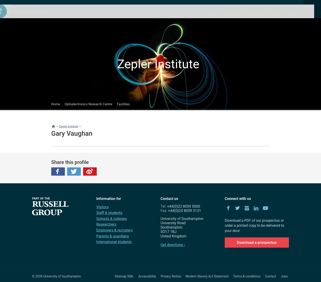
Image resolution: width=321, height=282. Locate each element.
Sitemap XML (124, 276)
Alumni (246, 5)
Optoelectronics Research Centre (88, 104)
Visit (236, 5)
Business (275, 13)
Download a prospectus (257, 242)
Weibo (90, 171)
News (273, 5)
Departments (260, 5)
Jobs (284, 276)
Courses (212, 13)
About (228, 5)
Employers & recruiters (114, 230)
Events (283, 5)
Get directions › (172, 245)
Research (255, 13)
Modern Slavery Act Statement (207, 276)
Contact (293, 5)
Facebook (58, 171)
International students (114, 242)
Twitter (74, 171)
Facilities (123, 104)
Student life (232, 13)
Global (292, 13)
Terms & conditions (246, 276)
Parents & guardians (112, 236)
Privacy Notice (171, 276)
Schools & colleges (111, 219)
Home (55, 104)
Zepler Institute (158, 64)
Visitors (102, 207)
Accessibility (147, 276)
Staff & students (109, 213)
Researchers (106, 224)
